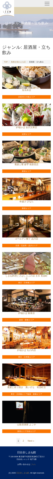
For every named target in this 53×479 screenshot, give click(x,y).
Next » (31, 441)
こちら (33, 464)
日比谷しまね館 (22, 473)
